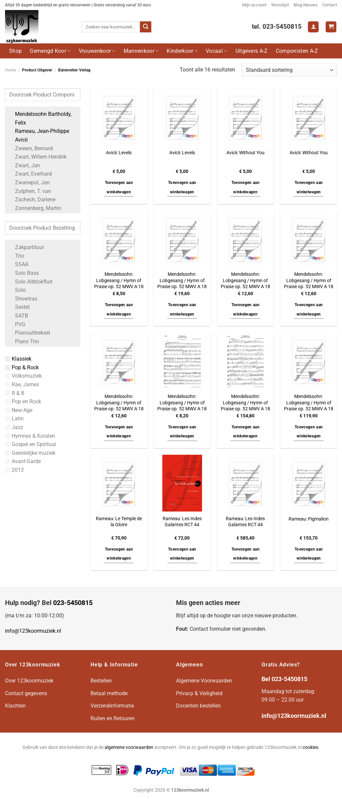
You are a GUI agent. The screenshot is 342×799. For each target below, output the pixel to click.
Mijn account (254, 4)
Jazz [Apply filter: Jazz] (14, 427)
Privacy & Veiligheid (199, 693)
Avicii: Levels (119, 153)
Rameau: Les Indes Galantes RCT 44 (182, 522)
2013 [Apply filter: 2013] (14, 470)
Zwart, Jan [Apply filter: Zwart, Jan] (24, 165)
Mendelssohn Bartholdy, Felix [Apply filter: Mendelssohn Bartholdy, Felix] (39, 118)
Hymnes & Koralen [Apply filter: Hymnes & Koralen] (30, 436)
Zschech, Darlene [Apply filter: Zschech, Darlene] (31, 199)
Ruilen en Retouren (113, 718)
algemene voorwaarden (129, 747)
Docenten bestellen (198, 706)
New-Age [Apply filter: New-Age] (18, 410)
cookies (310, 747)
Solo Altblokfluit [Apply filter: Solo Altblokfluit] (30, 281)
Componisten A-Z (297, 51)
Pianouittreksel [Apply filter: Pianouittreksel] (29, 333)
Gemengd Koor (50, 51)
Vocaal (216, 51)
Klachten (15, 706)
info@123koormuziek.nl (33, 631)
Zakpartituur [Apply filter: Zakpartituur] (26, 247)
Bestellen (101, 680)
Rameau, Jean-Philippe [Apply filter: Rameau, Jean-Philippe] (38, 131)
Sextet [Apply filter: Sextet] (19, 307)
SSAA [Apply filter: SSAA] (18, 264)
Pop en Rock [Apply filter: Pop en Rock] (23, 401)
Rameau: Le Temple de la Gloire (119, 522)
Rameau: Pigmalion (309, 519)
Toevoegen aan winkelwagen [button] (119, 187)
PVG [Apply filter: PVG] (16, 324)
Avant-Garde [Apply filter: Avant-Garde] (23, 461)
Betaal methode (109, 693)
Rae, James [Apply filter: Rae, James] (22, 384)
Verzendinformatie (112, 706)
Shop (15, 51)
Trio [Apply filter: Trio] (16, 256)
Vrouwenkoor (97, 51)
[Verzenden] (145, 27)
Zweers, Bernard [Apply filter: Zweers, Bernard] (30, 148)
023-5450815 (73, 603)
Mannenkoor (141, 51)
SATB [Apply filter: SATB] (18, 316)
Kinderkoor (182, 51)
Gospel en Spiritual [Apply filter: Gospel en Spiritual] (30, 444)
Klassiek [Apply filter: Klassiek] (18, 359)
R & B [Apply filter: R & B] (14, 393)
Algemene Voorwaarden (204, 680)
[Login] (313, 26)
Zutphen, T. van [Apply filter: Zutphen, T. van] (29, 191)
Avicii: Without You (245, 153)
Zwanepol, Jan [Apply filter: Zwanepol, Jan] (29, 182)
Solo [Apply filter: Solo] (17, 290)
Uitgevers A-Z (251, 51)
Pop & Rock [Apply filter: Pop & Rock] (22, 367)
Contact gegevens (26, 693)
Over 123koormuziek (29, 680)
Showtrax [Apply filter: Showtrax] (22, 298)
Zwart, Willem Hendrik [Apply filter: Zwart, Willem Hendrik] (37, 157)
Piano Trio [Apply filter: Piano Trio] (23, 341)
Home (10, 70)
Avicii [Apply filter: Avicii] (18, 140)
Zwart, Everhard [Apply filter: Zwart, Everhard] (30, 174)
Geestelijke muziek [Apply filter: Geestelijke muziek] (30, 453)
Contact (329, 4)
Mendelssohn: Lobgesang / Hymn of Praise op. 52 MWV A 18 (119, 280)
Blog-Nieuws (306, 4)
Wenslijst (280, 4)
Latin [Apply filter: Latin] (14, 418)
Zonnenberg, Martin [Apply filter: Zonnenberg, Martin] (34, 208)
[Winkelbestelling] (289, 69)
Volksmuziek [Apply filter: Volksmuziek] (23, 376)
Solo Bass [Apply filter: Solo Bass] (23, 273)
